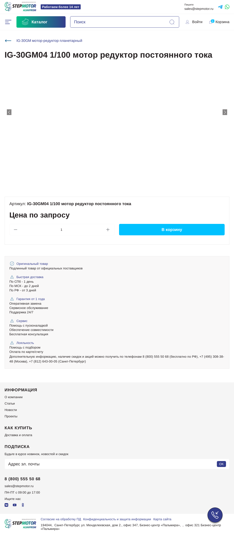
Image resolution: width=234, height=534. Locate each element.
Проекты (11, 416)
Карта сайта (162, 519)
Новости (11, 410)
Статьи (10, 403)
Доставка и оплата (18, 435)
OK (221, 464)
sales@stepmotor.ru (198, 9)
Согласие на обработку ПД (61, 519)
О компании (14, 397)
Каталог (34, 22)
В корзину (172, 229)
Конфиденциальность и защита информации (117, 519)
